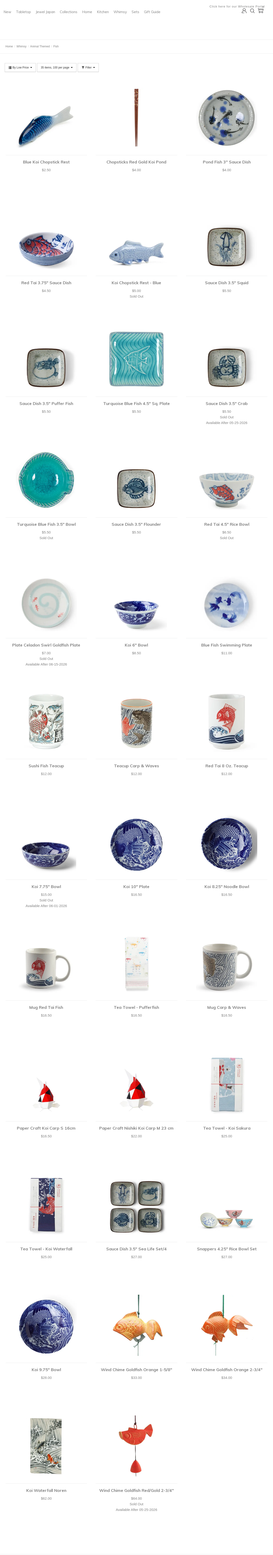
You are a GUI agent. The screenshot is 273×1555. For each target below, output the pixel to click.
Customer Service (16, 1517)
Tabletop (85, 22)
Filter (88, 67)
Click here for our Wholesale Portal (240, 6)
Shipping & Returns (17, 1529)
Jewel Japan (107, 22)
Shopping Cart (14, 1506)
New (69, 22)
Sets (197, 22)
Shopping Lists (14, 1523)
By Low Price (20, 67)
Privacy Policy (55, 1511)
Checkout (11, 1511)
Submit (193, 1508)
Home (149, 22)
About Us (52, 1500)
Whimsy (182, 22)
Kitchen (165, 22)
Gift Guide (74, 32)
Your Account (13, 1500)
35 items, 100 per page (57, 67)
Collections (131, 22)
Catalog (52, 1506)
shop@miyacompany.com (105, 1506)
